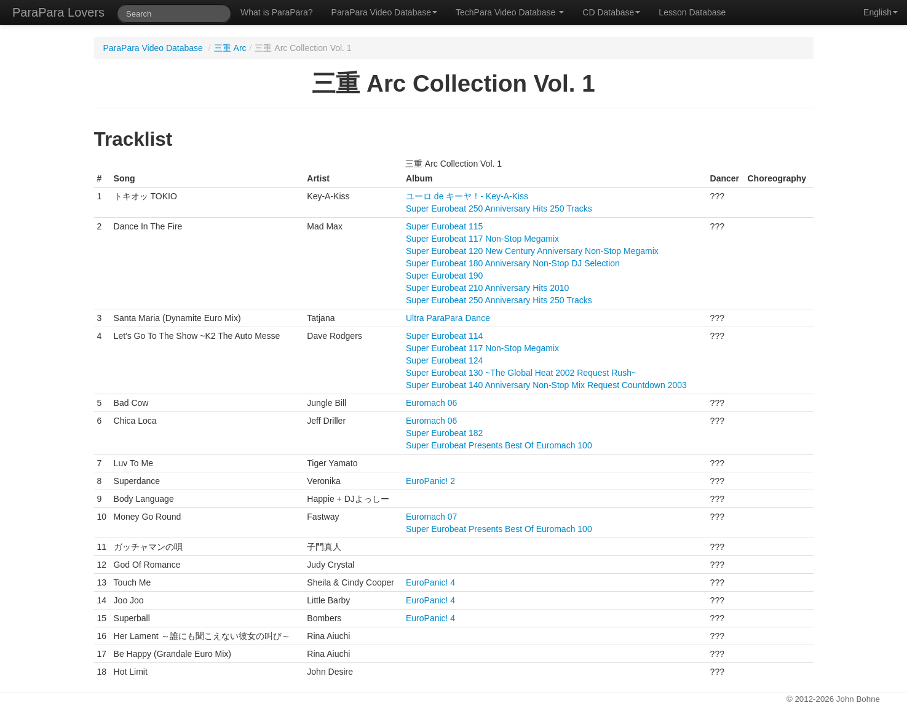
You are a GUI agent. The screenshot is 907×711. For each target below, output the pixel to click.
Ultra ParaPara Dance (448, 318)
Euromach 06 (431, 403)
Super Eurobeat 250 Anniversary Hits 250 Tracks (499, 208)
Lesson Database (692, 12)
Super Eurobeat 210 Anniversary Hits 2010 (487, 288)
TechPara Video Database (510, 12)
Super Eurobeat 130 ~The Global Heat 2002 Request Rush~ (521, 373)
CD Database (611, 12)
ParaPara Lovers (58, 12)
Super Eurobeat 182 (444, 433)
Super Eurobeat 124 (444, 360)
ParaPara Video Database (384, 12)
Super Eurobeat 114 (444, 336)
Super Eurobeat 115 (444, 226)
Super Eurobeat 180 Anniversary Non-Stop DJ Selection (513, 263)
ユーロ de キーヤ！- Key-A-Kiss (467, 196)
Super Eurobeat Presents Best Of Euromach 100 (499, 445)
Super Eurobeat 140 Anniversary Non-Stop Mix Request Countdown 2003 (546, 385)
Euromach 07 (431, 517)
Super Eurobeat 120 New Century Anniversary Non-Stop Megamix (532, 251)
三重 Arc (230, 48)
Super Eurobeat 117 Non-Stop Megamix (482, 239)
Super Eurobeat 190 (444, 275)
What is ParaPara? (276, 12)
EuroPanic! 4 (430, 582)
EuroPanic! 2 (430, 481)
